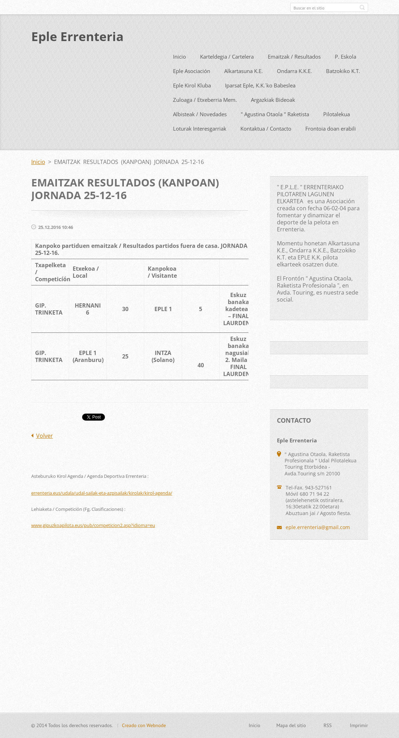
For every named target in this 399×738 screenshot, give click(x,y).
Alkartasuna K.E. (243, 85)
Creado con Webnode (144, 729)
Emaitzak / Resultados (294, 71)
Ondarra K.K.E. (294, 85)
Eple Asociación (191, 85)
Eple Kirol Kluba (192, 100)
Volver (44, 450)
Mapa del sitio (291, 729)
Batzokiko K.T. (343, 85)
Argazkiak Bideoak (273, 114)
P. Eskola (345, 71)
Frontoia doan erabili (330, 143)
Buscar (362, 7)
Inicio (179, 71)
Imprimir (359, 729)
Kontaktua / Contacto (265, 143)
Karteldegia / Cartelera (227, 71)
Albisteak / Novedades (200, 128)
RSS (328, 729)
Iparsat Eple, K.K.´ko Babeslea (260, 100)
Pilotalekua (336, 128)
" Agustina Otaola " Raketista (275, 128)
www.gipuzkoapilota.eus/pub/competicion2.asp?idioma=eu (93, 540)
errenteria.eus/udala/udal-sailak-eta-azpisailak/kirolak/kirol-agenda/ (101, 508)
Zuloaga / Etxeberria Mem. (205, 114)
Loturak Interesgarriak (199, 143)
